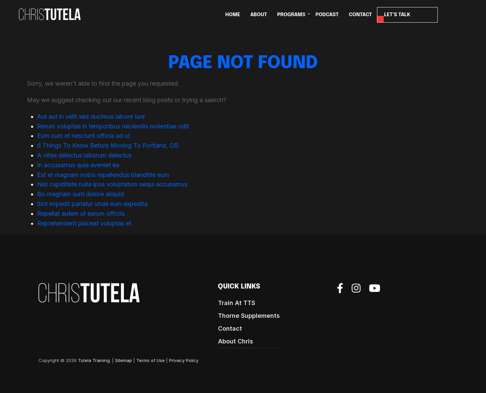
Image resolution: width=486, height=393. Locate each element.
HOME (232, 15)
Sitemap (123, 360)
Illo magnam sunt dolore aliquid (80, 194)
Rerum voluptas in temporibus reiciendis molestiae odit (113, 126)
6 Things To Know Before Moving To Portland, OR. (108, 145)
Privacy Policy (183, 360)
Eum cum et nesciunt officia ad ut (83, 135)
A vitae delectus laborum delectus (84, 155)
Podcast (327, 15)
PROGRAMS (291, 15)
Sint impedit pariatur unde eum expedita (92, 203)
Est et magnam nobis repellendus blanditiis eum (103, 174)
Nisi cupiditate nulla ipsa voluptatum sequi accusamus (112, 184)
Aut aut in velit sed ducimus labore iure (91, 116)
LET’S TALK (397, 15)
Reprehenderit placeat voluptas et (84, 223)
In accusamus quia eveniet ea (78, 165)
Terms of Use (150, 360)
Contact (230, 328)
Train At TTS (236, 302)
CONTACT (360, 15)
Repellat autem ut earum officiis (81, 213)
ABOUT (258, 15)
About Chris (235, 341)
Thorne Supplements (249, 315)
